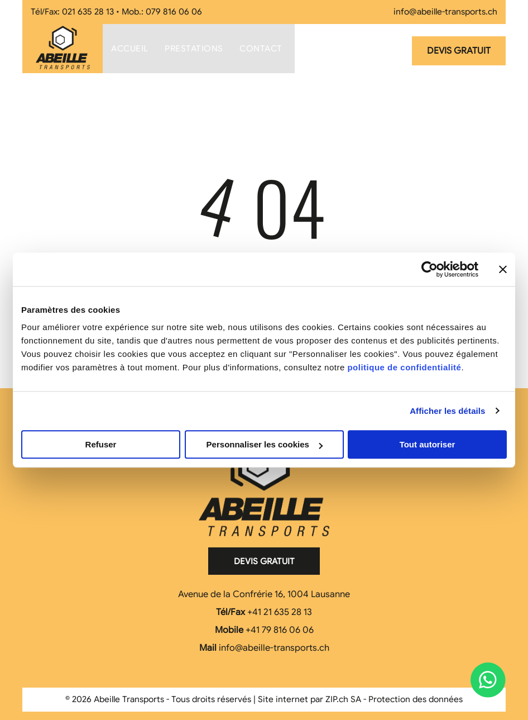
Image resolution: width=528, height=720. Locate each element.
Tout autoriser (427, 444)
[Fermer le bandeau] (503, 269)
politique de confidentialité (404, 367)
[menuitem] (129, 49)
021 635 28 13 (88, 12)
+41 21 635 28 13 (279, 612)
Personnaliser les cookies (265, 444)
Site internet (283, 699)
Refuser (101, 444)
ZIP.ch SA (343, 699)
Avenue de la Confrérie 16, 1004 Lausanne (264, 594)
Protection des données (415, 699)
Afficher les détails (447, 411)
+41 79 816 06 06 (280, 630)
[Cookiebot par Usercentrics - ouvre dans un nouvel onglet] (429, 269)
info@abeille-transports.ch (445, 12)
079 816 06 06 (174, 12)
